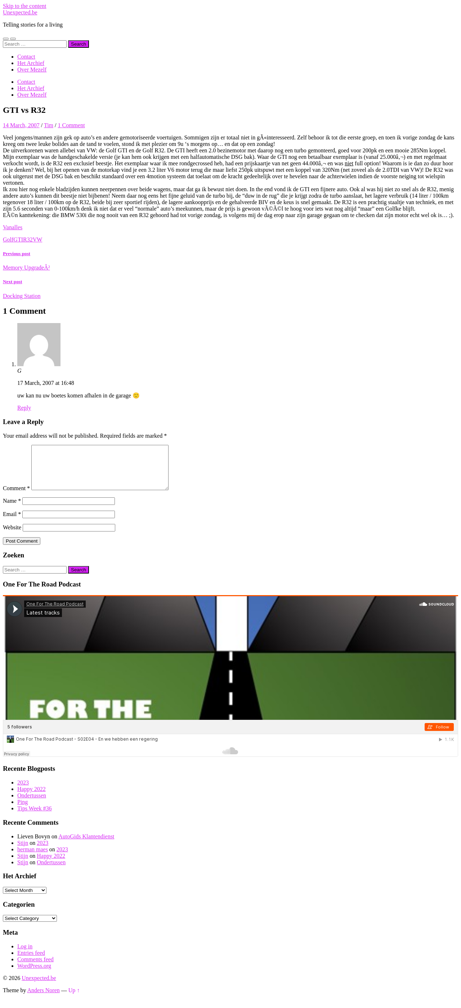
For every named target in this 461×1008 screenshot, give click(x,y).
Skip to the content (24, 6)
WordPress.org (34, 974)
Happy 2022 (31, 798)
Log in (24, 955)
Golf (8, 239)
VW (37, 239)
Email (12, 523)
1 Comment (71, 125)
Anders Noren (43, 999)
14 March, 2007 (21, 125)
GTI (18, 239)
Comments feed (35, 968)
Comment (16, 497)
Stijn (22, 851)
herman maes (32, 858)
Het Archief (30, 63)
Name (12, 509)
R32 (28, 239)
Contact (26, 57)
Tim (48, 125)
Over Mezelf (31, 69)
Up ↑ (74, 999)
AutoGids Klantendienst (86, 845)
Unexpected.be (20, 12)
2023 (23, 791)
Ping (22, 810)
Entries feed (31, 961)
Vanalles (12, 227)
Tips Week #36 (34, 817)
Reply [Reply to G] (24, 408)
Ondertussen (31, 804)
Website (12, 536)
